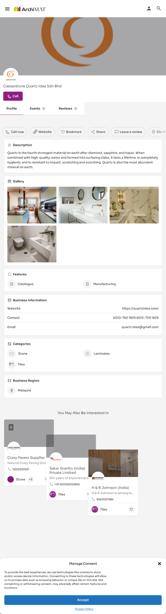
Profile (11, 108)
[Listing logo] (10, 75)
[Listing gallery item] (31, 205)
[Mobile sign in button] (149, 8)
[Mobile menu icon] (7, 9)
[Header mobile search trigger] (159, 8)
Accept (83, 600)
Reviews (68, 108)
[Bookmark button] (47, 479)
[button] (159, 563)
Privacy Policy (84, 609)
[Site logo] (30, 8)
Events (38, 108)
